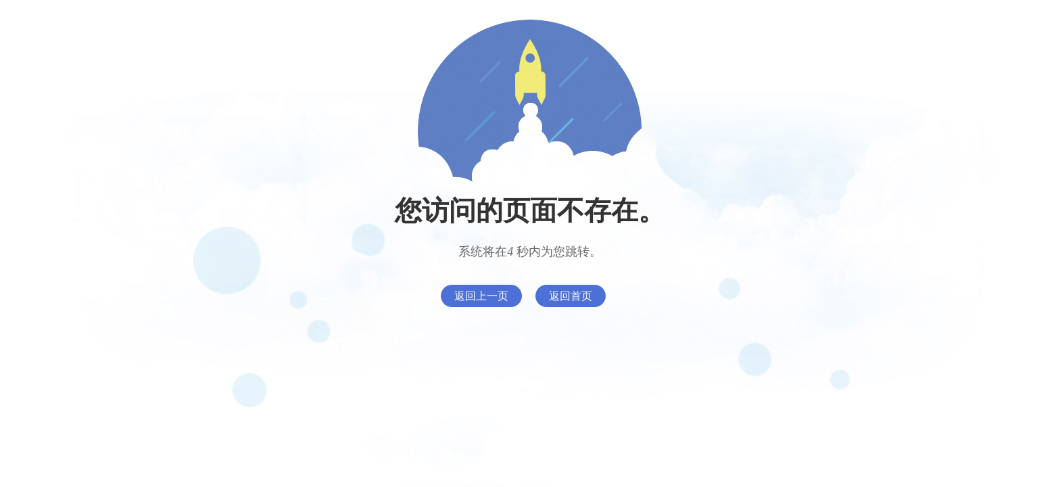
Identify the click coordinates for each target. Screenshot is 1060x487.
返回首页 (570, 296)
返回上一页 (481, 296)
